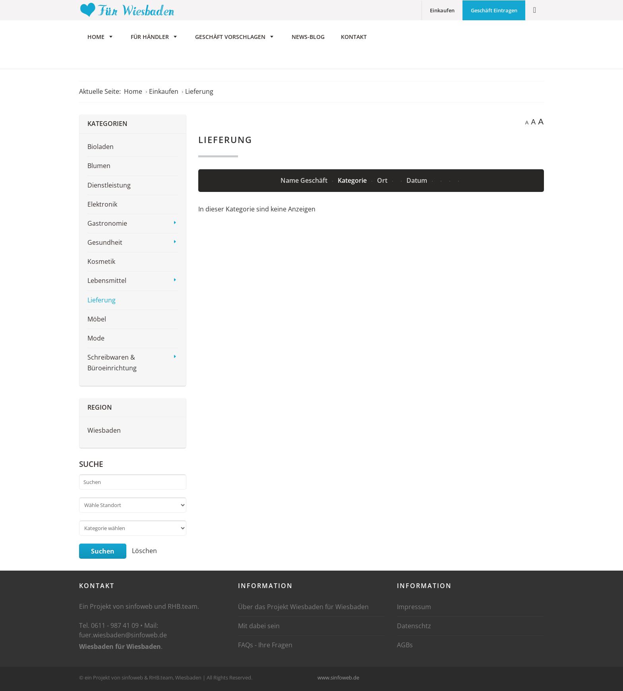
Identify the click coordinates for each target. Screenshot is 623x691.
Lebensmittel (106, 283)
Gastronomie (107, 225)
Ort (383, 182)
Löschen (144, 552)
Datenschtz (414, 628)
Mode (95, 340)
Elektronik (102, 206)
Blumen (98, 168)
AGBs (405, 647)
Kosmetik (101, 263)
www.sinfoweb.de (338, 679)
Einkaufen (442, 10)
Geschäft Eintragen (494, 10)
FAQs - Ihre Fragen (265, 647)
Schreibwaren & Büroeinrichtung (112, 365)
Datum (417, 182)
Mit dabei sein (259, 628)
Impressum (414, 609)
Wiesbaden (104, 432)
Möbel (96, 321)
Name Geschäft (305, 182)
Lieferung (101, 302)
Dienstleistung (109, 187)
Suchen (102, 553)
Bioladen (100, 149)
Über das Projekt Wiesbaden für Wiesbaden (303, 609)
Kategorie (353, 182)
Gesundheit (104, 244)
